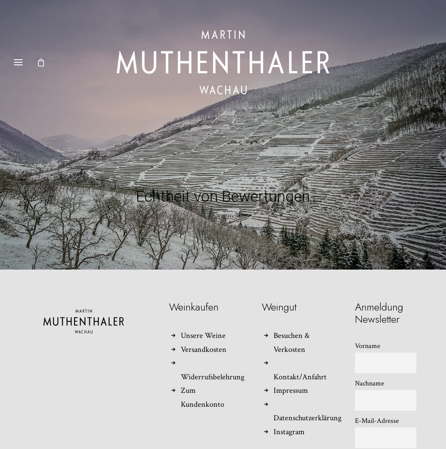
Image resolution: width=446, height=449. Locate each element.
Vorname (367, 335)
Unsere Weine (203, 326)
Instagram (289, 421)
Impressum (291, 380)
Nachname (369, 373)
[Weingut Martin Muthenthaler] (222, 62)
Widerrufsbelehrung (212, 366)
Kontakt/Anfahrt (300, 366)
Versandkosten (203, 339)
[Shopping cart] (45, 62)
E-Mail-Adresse (377, 410)
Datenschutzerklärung (307, 408)
